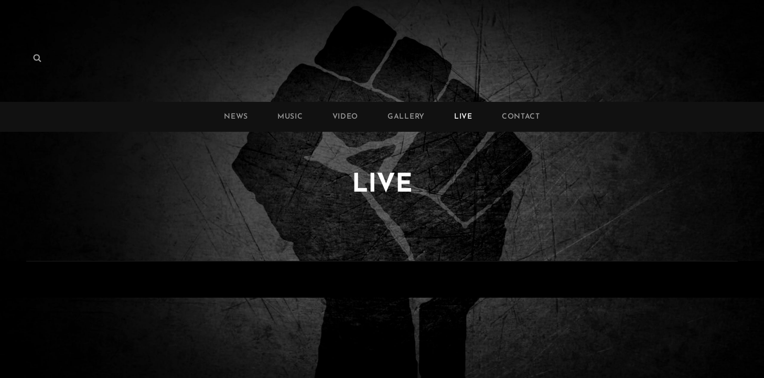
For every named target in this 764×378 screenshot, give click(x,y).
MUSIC (290, 117)
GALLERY (406, 117)
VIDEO (345, 117)
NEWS (236, 117)
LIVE (463, 117)
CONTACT (521, 117)
